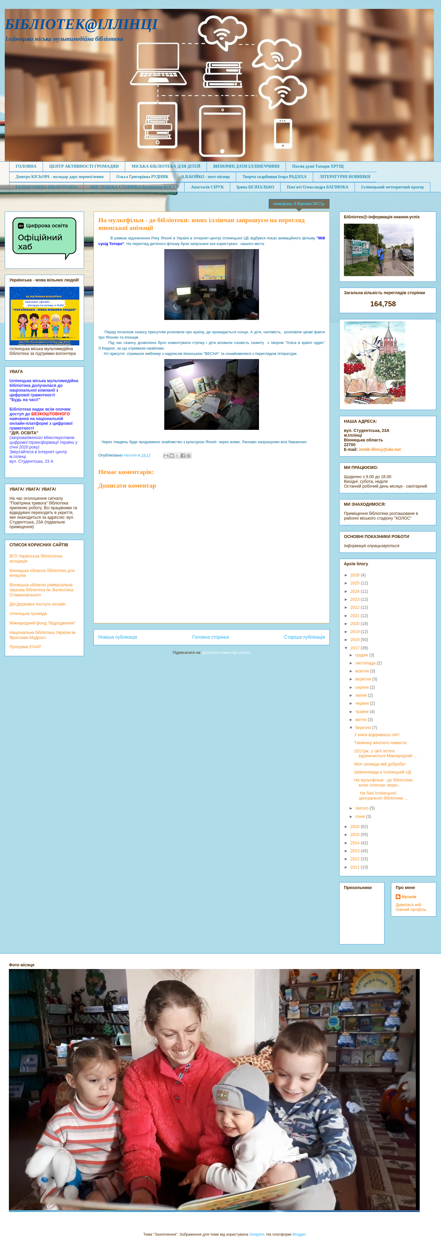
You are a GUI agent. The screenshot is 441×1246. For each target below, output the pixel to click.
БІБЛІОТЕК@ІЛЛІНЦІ (81, 24)
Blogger (298, 1234)
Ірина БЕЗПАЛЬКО (255, 187)
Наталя (409, 896)
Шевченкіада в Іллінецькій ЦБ (382, 772)
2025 (355, 583)
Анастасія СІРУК (207, 187)
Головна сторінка (210, 637)
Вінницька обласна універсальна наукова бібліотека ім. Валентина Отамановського (41, 589)
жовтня (362, 671)
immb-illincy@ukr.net (380, 449)
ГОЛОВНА (26, 166)
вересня (363, 679)
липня (361, 695)
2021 (355, 615)
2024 (355, 591)
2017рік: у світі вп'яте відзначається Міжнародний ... (385, 753)
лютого (362, 808)
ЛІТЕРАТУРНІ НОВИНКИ (344, 176)
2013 (355, 850)
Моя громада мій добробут (380, 764)
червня (362, 703)
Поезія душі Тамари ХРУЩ (318, 166)
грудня (362, 655)
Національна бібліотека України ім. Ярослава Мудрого (43, 635)
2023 (355, 599)
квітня (361, 719)
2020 (355, 623)
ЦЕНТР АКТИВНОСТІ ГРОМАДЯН (84, 166)
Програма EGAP (25, 646)
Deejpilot (256, 1234)
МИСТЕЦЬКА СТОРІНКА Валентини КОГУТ (134, 187)
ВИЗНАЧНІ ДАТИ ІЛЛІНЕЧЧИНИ (246, 166)
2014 (355, 842)
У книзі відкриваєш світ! (377, 734)
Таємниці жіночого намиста (380, 742)
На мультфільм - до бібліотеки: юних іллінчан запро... (383, 782)
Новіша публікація (117, 637)
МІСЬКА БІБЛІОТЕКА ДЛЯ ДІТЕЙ (165, 166)
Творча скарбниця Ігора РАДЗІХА (274, 176)
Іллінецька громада (28, 613)
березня (363, 727)
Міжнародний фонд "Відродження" (42, 623)
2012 (355, 858)
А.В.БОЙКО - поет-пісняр (205, 176)
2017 (355, 648)
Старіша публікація (304, 637)
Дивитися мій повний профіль (411, 907)
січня (360, 816)
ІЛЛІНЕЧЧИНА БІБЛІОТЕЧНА (46, 187)
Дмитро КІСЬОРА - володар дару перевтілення (60, 176)
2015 (355, 834)
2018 (355, 639)
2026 (355, 575)
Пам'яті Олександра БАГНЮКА (317, 187)
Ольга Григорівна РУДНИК (142, 176)
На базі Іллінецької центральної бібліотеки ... (381, 795)
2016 (355, 826)
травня (362, 711)
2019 (355, 631)
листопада (365, 663)
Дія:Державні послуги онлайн (37, 604)
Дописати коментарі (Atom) (226, 652)
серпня (362, 687)
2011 (355, 867)
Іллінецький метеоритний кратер (392, 187)
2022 (355, 607)
